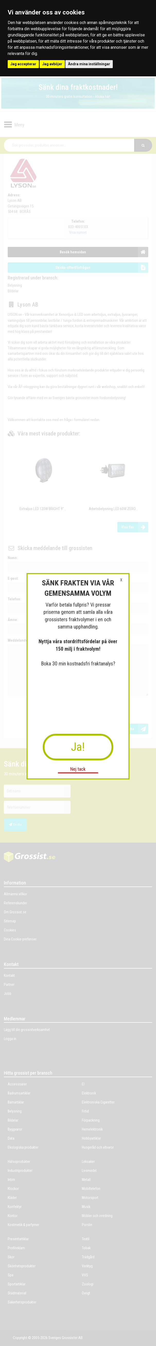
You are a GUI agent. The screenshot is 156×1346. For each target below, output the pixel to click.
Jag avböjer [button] (52, 64)
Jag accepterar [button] (23, 64)
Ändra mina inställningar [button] (89, 64)
